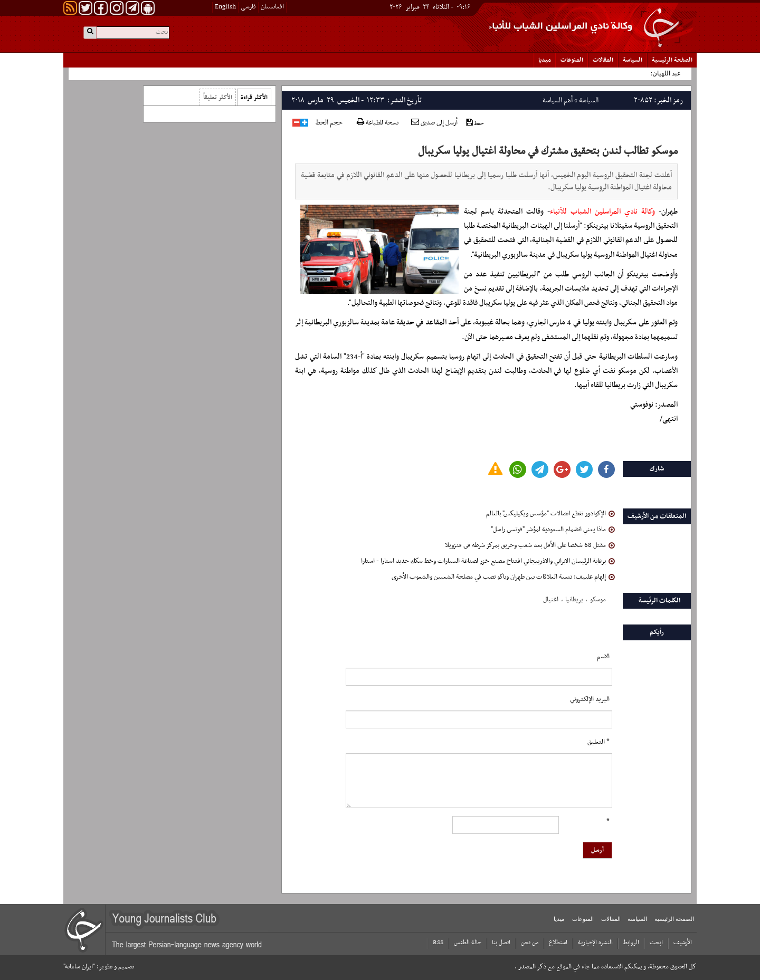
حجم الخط (329, 123)
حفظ (475, 123)
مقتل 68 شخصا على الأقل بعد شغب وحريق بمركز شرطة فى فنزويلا (530, 545)
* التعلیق (598, 742)
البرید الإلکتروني (590, 699)
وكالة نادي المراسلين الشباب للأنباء (604, 211)
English (225, 7)
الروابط (631, 942)
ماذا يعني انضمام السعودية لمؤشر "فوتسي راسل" (553, 529)
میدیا (544, 60)
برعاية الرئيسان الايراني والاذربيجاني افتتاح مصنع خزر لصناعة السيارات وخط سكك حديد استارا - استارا (488, 561)
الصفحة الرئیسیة (672, 60)
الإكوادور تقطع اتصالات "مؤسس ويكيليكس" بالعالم (550, 513)
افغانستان (272, 7)
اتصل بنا (501, 942)
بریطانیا (574, 600)
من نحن (529, 942)
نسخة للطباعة (377, 123)
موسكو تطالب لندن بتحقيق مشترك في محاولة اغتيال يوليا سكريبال (548, 151)
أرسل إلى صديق (434, 123)
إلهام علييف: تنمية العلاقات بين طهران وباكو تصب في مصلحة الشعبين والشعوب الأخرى (503, 577)
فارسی (248, 7)
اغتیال (550, 600)
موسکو (598, 600)
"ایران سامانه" (79, 967)
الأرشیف (682, 942)
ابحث (656, 942)
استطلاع (558, 942)
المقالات (603, 60)
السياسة (632, 60)
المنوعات (571, 60)
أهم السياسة (558, 100)
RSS (438, 942)
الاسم (603, 656)
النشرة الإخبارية (595, 942)
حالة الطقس (467, 942)
